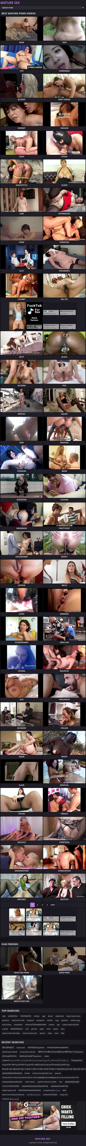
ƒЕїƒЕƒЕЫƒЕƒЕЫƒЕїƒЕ (72, 1082)
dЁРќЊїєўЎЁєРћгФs (9, 1056)
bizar (62, 1029)
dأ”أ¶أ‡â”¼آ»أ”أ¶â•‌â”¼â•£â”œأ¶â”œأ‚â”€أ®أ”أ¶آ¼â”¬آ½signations (60, 1052)
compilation (18, 1025)
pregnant (30, 1020)
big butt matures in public (47, 1082)
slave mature (30, 1082)
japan (42, 1029)
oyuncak (58, 1073)
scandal (5, 1029)
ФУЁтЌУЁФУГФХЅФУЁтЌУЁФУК (29, 1090)
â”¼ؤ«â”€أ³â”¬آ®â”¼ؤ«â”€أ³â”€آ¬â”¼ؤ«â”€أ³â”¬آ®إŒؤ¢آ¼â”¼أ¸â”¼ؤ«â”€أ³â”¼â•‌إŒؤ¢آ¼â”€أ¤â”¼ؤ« (36, 1065)
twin (60, 1082)
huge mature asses (73, 1016)
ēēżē (64, 1090)
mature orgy (75, 1020)
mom (56, 1033)
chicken (51, 1025)
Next (53, 905)
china (49, 1029)
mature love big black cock (42, 1073)
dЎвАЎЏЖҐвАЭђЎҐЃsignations (30, 1056)
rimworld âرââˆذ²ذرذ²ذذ (51, 1090)
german (34, 1029)
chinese (36, 1016)
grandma (5, 1020)
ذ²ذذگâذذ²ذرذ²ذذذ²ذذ (33, 1095)
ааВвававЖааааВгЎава (59, 1086)
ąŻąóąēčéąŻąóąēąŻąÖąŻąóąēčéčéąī (35, 1086)
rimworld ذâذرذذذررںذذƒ (10, 1099)
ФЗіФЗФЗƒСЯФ (25, 1016)
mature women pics (30, 1033)
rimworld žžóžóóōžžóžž (10, 1086)
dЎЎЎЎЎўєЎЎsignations (36, 1047)
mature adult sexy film (70, 1025)
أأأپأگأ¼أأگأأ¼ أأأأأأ (8, 1047)
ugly (43, 1016)
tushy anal (64, 1095)
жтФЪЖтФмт (13, 1016)
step (3, 1016)
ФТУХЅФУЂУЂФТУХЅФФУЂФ (57, 1047)
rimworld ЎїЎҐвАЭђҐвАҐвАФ (35, 1025)
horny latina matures (27, 1052)
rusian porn (20, 1047)
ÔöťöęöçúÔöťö (76, 1060)
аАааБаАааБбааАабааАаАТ (12, 1082)
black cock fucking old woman (13, 1095)
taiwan (55, 1029)
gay (58, 1025)
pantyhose (40, 1020)
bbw (62, 1033)
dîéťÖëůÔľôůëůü (17, 1029)
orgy (57, 1020)
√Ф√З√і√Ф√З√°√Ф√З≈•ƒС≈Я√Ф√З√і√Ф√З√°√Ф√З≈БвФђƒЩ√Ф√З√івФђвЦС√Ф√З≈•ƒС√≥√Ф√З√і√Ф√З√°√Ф (40, 1077)
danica (50, 1016)
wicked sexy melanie (9, 1052)
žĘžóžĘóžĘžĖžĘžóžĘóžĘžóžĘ (12, 1073)
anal (27, 1029)
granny (42, 1033)
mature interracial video (11, 1033)
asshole (50, 1020)
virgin (50, 1033)
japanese (64, 1020)
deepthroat (59, 1016)
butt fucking (6, 1025)
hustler (27, 1073)
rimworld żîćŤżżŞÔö (50, 1095)
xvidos (46, 1056)
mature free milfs (18, 1020)
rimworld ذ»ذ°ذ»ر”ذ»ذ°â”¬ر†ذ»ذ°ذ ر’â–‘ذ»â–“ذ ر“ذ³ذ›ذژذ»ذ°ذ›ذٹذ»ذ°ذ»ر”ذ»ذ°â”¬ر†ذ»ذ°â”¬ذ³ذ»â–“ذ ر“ (35, 1060)
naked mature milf (9, 1090)
